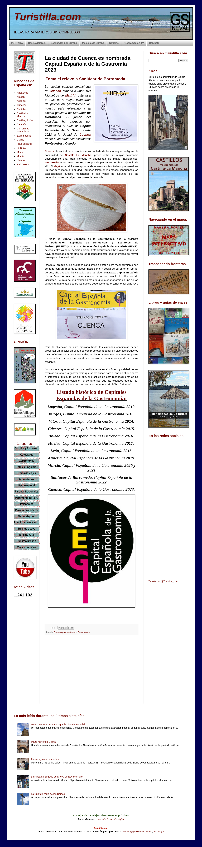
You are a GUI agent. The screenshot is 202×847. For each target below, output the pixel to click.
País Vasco (23, 164)
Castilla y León (25, 120)
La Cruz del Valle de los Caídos (48, 794)
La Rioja (21, 148)
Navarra (21, 160)
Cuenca (55, 91)
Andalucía (22, 92)
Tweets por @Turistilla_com (163, 581)
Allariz (152, 70)
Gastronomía (84, 632)
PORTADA (17, 43)
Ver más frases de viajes (110, 819)
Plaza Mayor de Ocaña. (43, 741)
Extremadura (24, 135)
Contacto (154, 43)
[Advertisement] (91, 668)
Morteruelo (52, 162)
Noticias (114, 43)
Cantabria (22, 109)
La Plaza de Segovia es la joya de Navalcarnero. (57, 776)
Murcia (20, 156)
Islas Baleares (24, 143)
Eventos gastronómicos (65, 632)
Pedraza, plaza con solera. (45, 759)
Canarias (22, 105)
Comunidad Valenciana (23, 130)
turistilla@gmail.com (133, 831)
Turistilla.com (47, 17)
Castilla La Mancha (78, 155)
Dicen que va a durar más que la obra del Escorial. (58, 724)
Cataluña (22, 124)
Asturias (21, 100)
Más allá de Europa (93, 43)
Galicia (20, 139)
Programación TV (134, 43)
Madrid (70, 95)
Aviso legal (158, 831)
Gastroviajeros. (37, 43)
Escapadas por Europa (64, 43)
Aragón (21, 96)
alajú (57, 166)
